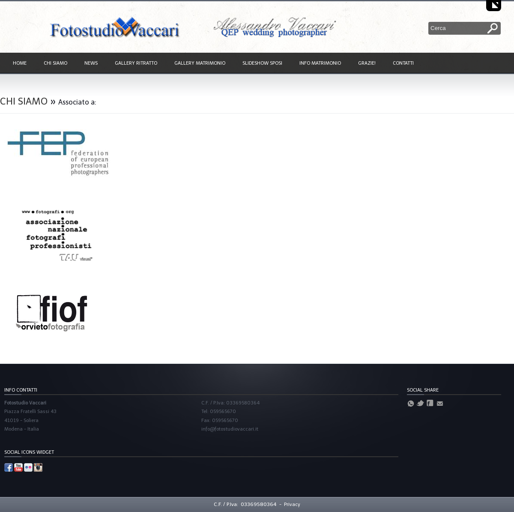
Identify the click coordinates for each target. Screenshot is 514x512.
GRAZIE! (367, 63)
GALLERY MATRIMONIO (199, 63)
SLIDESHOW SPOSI (262, 63)
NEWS (91, 63)
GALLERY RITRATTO (136, 63)
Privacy (292, 504)
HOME (20, 63)
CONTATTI (403, 63)
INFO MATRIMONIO (320, 63)
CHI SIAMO (55, 63)
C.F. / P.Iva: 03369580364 (245, 504)
